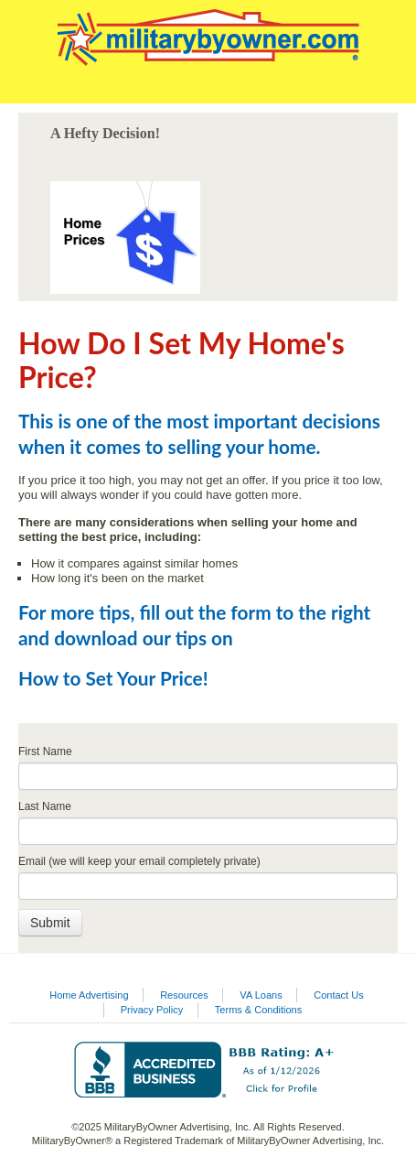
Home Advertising (88, 994)
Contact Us (338, 994)
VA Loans (261, 994)
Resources (184, 994)
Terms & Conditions (258, 1009)
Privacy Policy (152, 1009)
